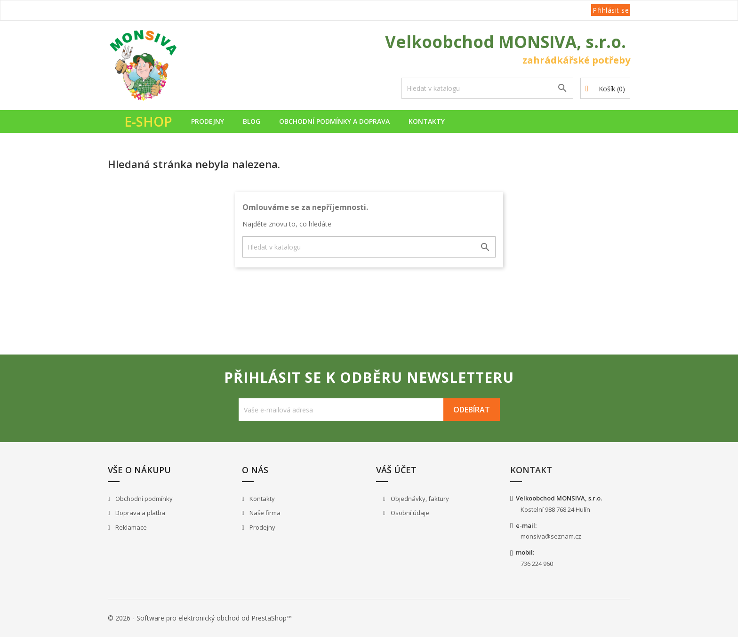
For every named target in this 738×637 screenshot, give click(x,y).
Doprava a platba (139, 512)
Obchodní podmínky (143, 498)
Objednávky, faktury (419, 498)
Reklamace (130, 527)
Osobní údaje (409, 512)
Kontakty (427, 121)
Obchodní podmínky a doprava (334, 121)
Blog (251, 121)
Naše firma (264, 512)
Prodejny (207, 121)
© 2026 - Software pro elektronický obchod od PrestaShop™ (200, 617)
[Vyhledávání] (487, 88)
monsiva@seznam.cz (551, 536)
